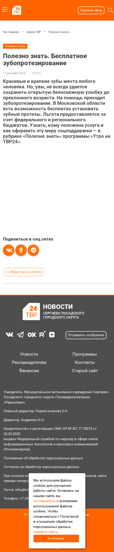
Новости (29, 354)
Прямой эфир (91, 10)
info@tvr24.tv (25, 490)
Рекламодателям (29, 362)
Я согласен (56, 538)
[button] (110, 10)
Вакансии (29, 370)
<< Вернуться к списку (24, 272)
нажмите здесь (45, 532)
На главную (11, 32)
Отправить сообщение (86, 335)
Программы (84, 354)
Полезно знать (58, 32)
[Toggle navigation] (4, 8)
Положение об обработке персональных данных (43, 458)
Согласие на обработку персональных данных (41, 467)
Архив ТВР (34, 32)
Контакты (85, 362)
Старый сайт (85, 370)
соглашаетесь (44, 501)
